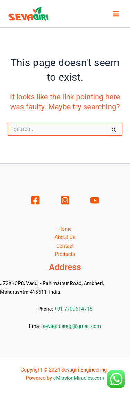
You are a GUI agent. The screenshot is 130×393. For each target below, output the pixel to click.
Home (65, 229)
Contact (65, 246)
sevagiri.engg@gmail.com (72, 326)
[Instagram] (65, 200)
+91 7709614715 (73, 309)
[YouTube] (95, 200)
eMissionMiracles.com (78, 378)
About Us (65, 237)
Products (65, 254)
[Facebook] (35, 200)
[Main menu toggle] (116, 14)
